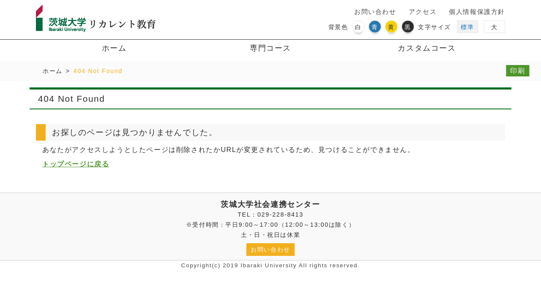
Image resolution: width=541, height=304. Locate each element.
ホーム (114, 48)
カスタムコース (427, 48)
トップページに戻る (75, 164)
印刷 (517, 70)
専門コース (270, 48)
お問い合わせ (375, 11)
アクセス (423, 11)
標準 (467, 27)
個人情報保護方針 (477, 11)
